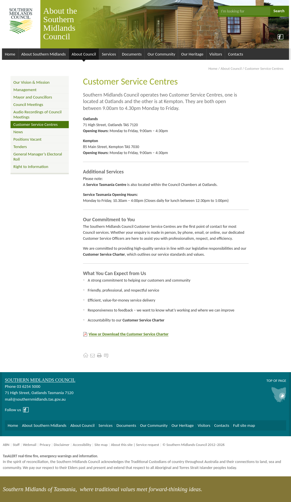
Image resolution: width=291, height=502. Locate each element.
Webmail (29, 444)
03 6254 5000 (28, 386)
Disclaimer (61, 444)
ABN (6, 444)
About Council (84, 54)
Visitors (215, 54)
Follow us (13, 409)
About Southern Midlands (43, 54)
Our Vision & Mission (31, 82)
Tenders (20, 146)
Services (109, 54)
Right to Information (30, 166)
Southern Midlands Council (40, 380)
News (18, 131)
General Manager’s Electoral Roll (37, 156)
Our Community (161, 54)
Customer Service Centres (35, 124)
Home (10, 54)
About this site (121, 444)
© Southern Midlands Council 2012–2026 (194, 444)
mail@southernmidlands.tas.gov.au (35, 399)
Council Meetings (28, 104)
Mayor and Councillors (32, 97)
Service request (147, 444)
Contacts (235, 54)
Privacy (45, 444)
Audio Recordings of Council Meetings (37, 114)
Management (25, 89)
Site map (100, 444)
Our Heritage (192, 54)
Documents (132, 54)
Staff (16, 444)
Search (278, 11)
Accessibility (82, 444)
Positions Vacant (27, 139)
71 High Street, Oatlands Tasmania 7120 (39, 392)
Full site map (244, 425)
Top (269, 380)
